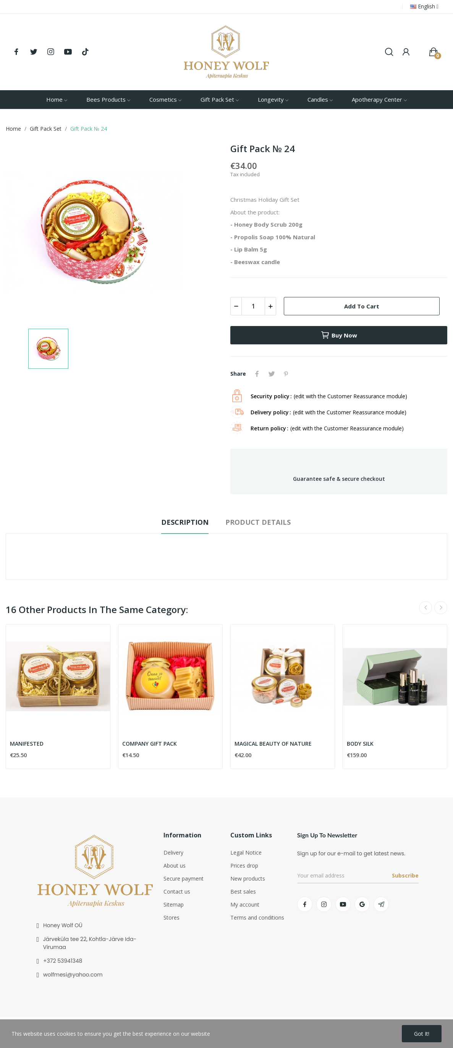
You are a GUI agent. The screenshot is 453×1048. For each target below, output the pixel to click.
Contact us (176, 891)
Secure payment (183, 878)
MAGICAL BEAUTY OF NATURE (273, 743)
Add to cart (361, 306)
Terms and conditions (257, 917)
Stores (171, 917)
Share (257, 374)
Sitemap (173, 904)
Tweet (271, 374)
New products (247, 878)
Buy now (338, 335)
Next (440, 607)
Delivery (173, 852)
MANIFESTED (27, 743)
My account (244, 904)
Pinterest (286, 374)
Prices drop (244, 865)
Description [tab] (185, 522)
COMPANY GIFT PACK (149, 743)
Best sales (243, 891)
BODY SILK (360, 743)
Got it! (421, 1033)
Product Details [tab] (258, 522)
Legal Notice (246, 852)
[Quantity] (253, 306)
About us (174, 865)
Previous (425, 607)
